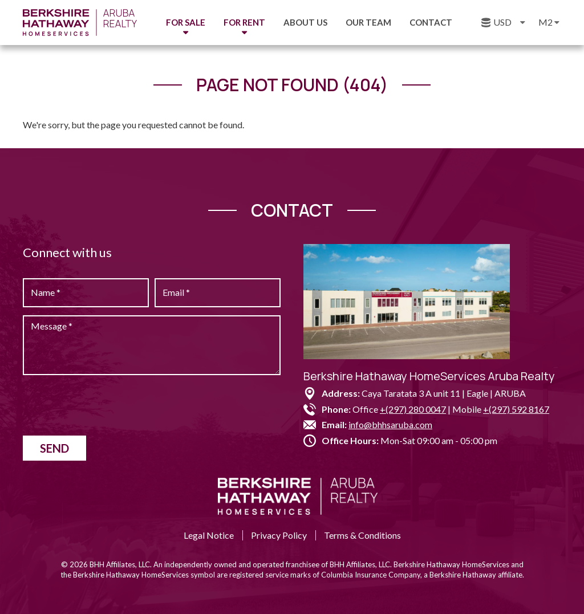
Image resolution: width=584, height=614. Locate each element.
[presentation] (109, 405)
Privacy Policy (279, 535)
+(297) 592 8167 (516, 409)
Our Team (368, 22)
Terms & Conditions (362, 535)
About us (305, 22)
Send (54, 448)
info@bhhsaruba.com (390, 424)
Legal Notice (209, 535)
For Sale (185, 22)
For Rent (244, 22)
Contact (430, 22)
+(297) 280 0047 (413, 409)
